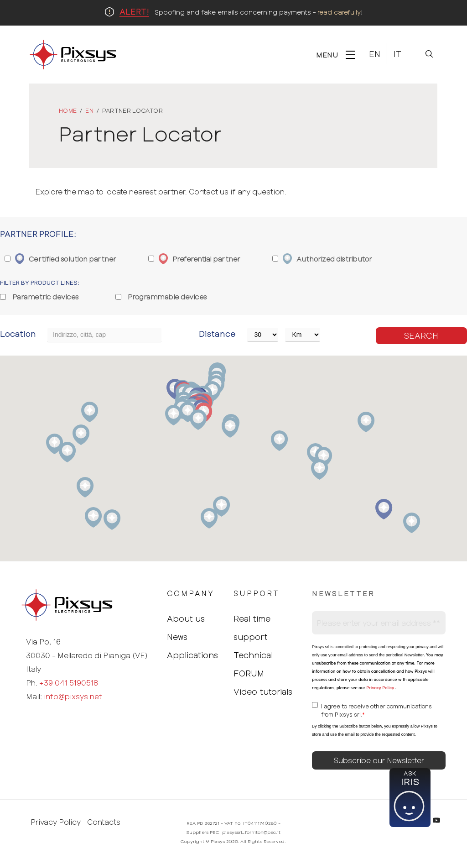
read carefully (339, 12)
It (397, 54)
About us (186, 618)
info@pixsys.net (73, 696)
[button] (411, 523)
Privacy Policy (379, 687)
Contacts (103, 822)
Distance (217, 334)
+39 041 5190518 (68, 682)
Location (18, 334)
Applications (192, 655)
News (177, 637)
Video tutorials (263, 691)
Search (421, 335)
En (374, 54)
